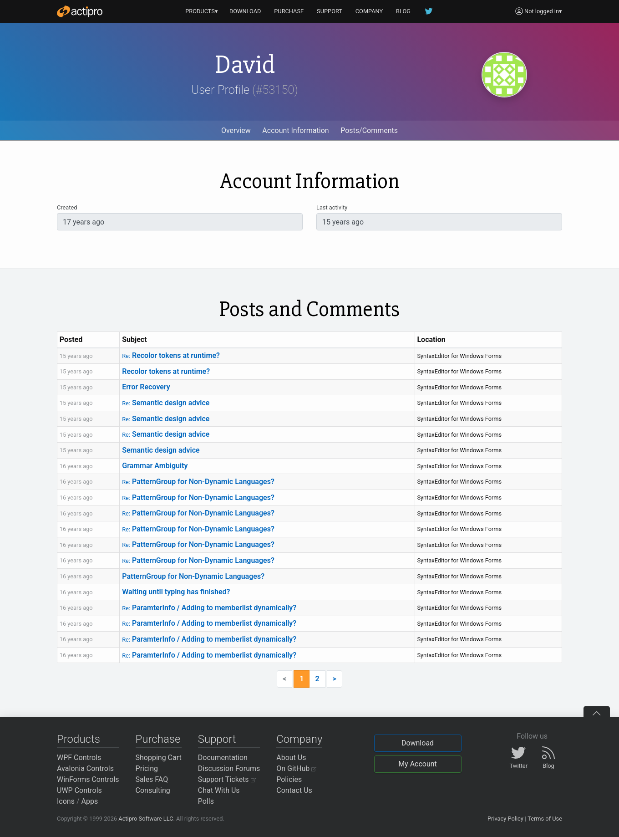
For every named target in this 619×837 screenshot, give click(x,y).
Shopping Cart (159, 757)
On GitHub (296, 768)
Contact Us (294, 790)
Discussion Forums (229, 768)
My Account (417, 764)
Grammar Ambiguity (155, 465)
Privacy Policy (505, 818)
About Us (291, 757)
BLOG (403, 11)
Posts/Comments (369, 130)
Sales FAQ (152, 779)
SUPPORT (329, 11)
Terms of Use (545, 818)
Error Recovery (146, 387)
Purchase (158, 739)
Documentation (223, 757)
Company (299, 739)
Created (67, 207)
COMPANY (369, 11)
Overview (236, 130)
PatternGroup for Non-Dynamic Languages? (198, 481)
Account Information (295, 130)
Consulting (153, 790)
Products (78, 739)
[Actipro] (79, 11)
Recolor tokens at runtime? (171, 355)
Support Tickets (227, 779)
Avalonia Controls (85, 768)
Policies (289, 779)
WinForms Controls (88, 779)
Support (217, 739)
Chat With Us (219, 790)
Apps (89, 801)
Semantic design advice (165, 402)
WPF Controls (79, 757)
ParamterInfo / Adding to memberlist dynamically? (209, 607)
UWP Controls (79, 790)
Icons (66, 801)
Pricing (147, 768)
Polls (206, 801)
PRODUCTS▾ (201, 11)
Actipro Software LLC (145, 818)
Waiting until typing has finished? (176, 591)
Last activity (331, 207)
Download (417, 743)
